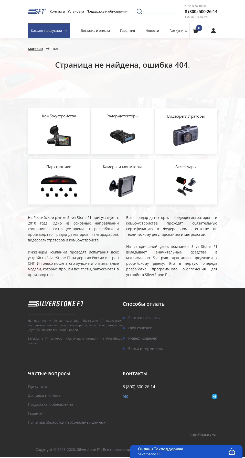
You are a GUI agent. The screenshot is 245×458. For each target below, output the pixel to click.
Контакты (57, 11)
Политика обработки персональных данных (66, 423)
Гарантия (127, 30)
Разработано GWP (202, 436)
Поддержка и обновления (107, 11)
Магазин (35, 49)
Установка (76, 11)
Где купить (178, 30)
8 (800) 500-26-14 (201, 11)
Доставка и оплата (95, 30)
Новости (152, 30)
